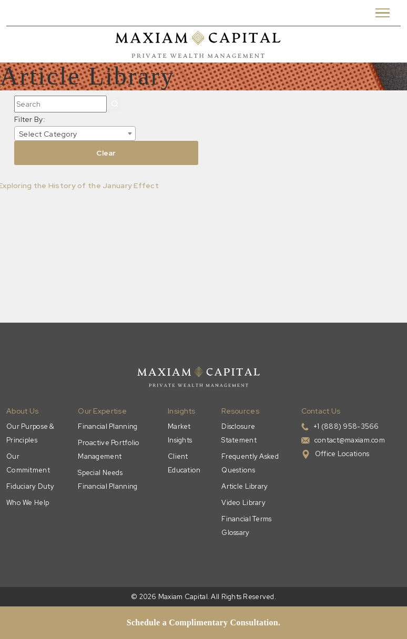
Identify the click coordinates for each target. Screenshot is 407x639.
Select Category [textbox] (48, 134)
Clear (106, 153)
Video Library (243, 502)
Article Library (244, 486)
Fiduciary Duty (30, 486)
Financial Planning (107, 426)
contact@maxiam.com (349, 440)
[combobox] (75, 133)
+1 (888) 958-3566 (346, 426)
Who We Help (27, 502)
